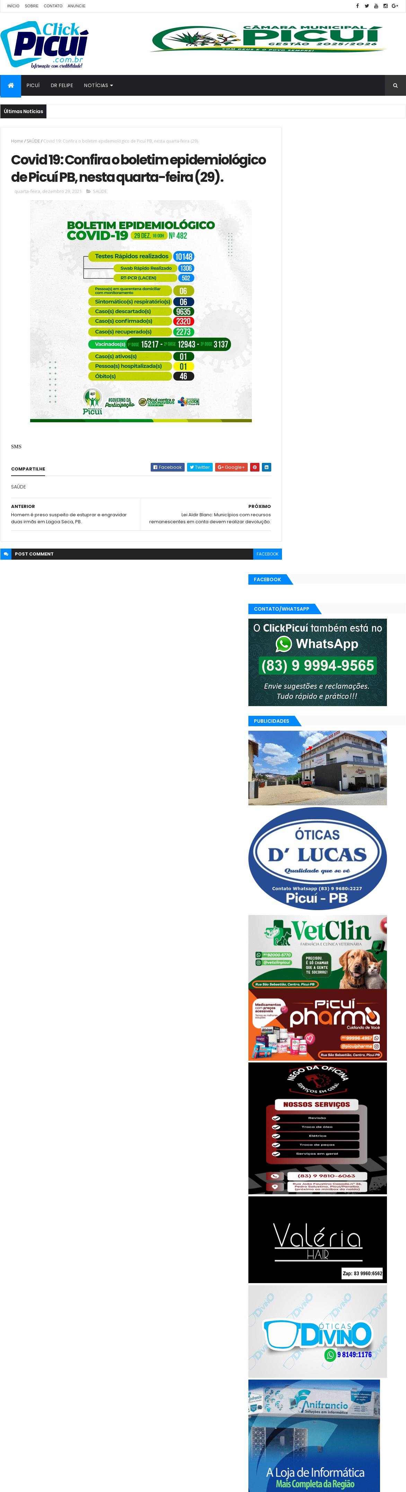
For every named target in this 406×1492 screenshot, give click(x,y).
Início (13, 6)
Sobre (31, 6)
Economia (340, 1363)
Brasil (289, 1363)
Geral (316, 1375)
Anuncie (77, 6)
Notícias (96, 85)
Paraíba (389, 1375)
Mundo (365, 1375)
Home (17, 141)
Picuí (33, 85)
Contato (53, 6)
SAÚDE (33, 141)
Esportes (292, 1375)
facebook (252, 581)
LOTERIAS (340, 1375)
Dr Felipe (62, 85)
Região (337, 1387)
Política (313, 1387)
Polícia (290, 1387)
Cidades (312, 1363)
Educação (370, 1363)
